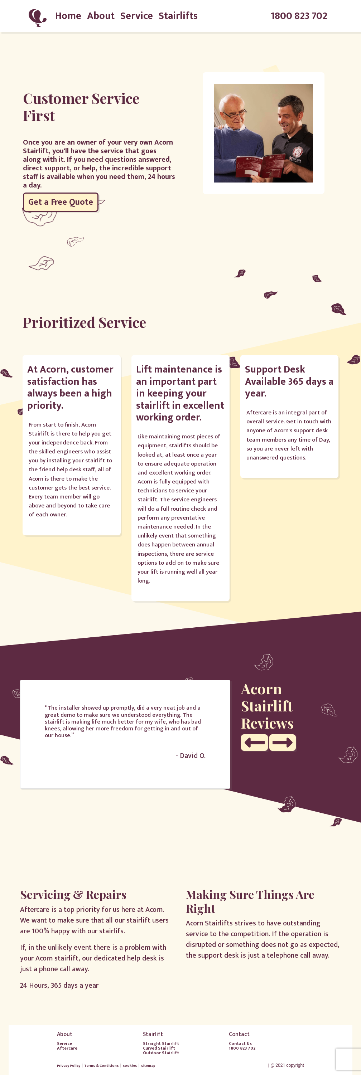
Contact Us (240, 1043)
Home (68, 16)
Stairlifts (178, 16)
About (101, 16)
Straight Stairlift (161, 1043)
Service (136, 16)
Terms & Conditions (101, 1065)
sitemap (148, 1065)
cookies (130, 1065)
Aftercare (67, 1048)
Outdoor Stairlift (161, 1052)
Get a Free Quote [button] (60, 202)
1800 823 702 (299, 16)
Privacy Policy (68, 1065)
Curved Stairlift (159, 1048)
